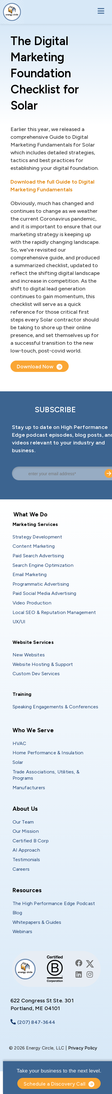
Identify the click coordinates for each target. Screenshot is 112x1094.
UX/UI (19, 621)
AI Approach (26, 850)
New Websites (29, 655)
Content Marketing (34, 546)
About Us (25, 808)
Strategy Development (37, 537)
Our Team (23, 822)
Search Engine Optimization (43, 565)
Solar (18, 762)
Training (22, 694)
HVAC (20, 743)
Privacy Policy (82, 1048)
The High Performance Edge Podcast (54, 903)
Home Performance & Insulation (48, 753)
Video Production (32, 603)
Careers (21, 869)
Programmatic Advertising (41, 584)
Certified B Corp (31, 841)
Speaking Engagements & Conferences (56, 707)
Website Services (33, 642)
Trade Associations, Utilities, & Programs (47, 775)
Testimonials (26, 859)
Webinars (23, 931)
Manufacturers (29, 787)
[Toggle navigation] (99, 11)
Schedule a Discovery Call (54, 1084)
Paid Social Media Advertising (44, 593)
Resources (27, 890)
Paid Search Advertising (38, 555)
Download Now (35, 367)
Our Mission (26, 831)
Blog (17, 912)
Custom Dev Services (36, 673)
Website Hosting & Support (43, 664)
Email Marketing (30, 574)
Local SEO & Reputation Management (54, 612)
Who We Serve (33, 730)
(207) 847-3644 (36, 1022)
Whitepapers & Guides (37, 922)
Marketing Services (35, 524)
